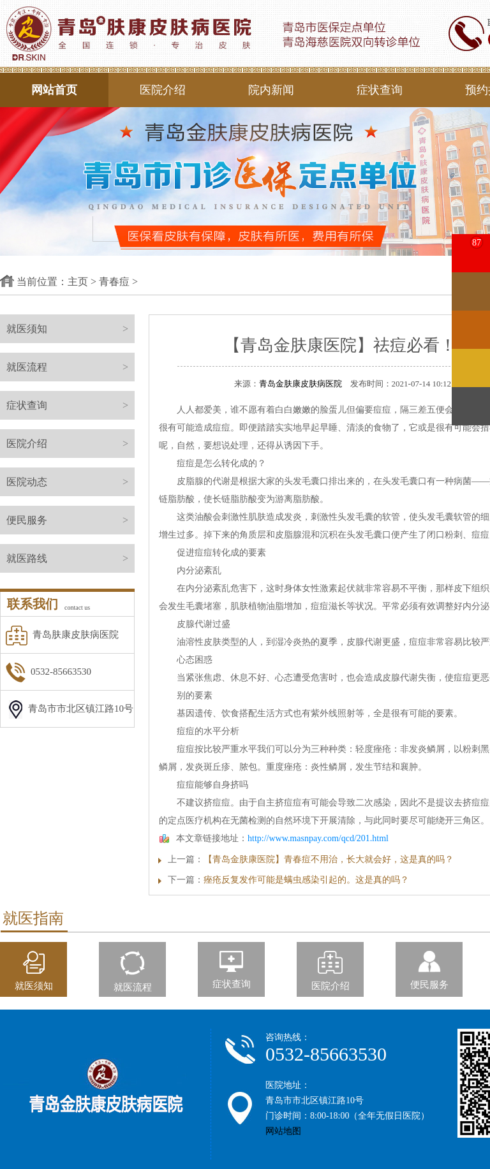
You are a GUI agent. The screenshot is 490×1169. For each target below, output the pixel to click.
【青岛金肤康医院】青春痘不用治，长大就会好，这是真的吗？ (329, 859)
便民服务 (70, 520)
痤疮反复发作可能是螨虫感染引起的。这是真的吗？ (306, 880)
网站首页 (54, 90)
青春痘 (114, 281)
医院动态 (70, 481)
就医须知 (70, 328)
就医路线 (70, 558)
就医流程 (70, 367)
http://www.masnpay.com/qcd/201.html (318, 838)
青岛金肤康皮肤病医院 (300, 383)
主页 (78, 281)
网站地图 (283, 1131)
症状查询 (380, 90)
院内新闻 (271, 90)
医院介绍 (163, 90)
